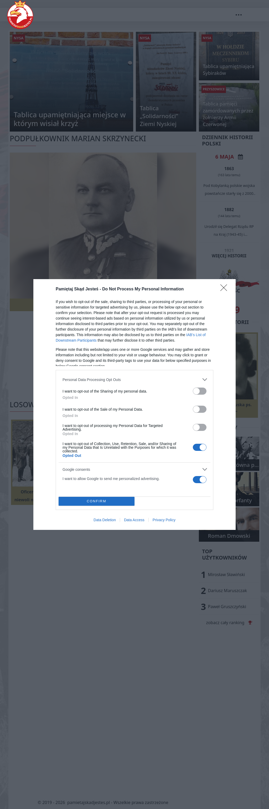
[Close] (225, 289)
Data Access (134, 520)
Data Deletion (105, 520)
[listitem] (134, 379)
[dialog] (134, 404)
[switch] (199, 391)
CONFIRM (96, 501)
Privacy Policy (164, 520)
